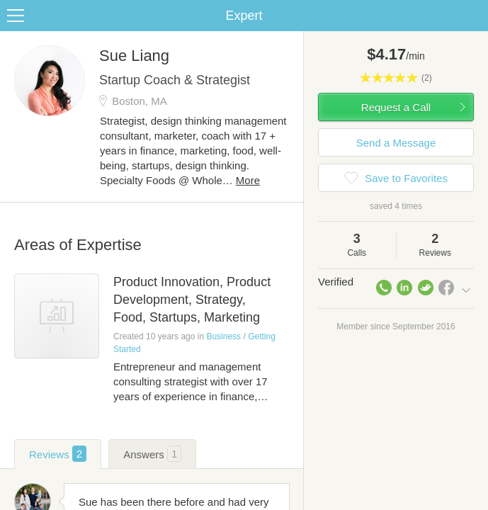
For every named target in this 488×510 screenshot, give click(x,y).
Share (474, 15)
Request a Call (396, 107)
